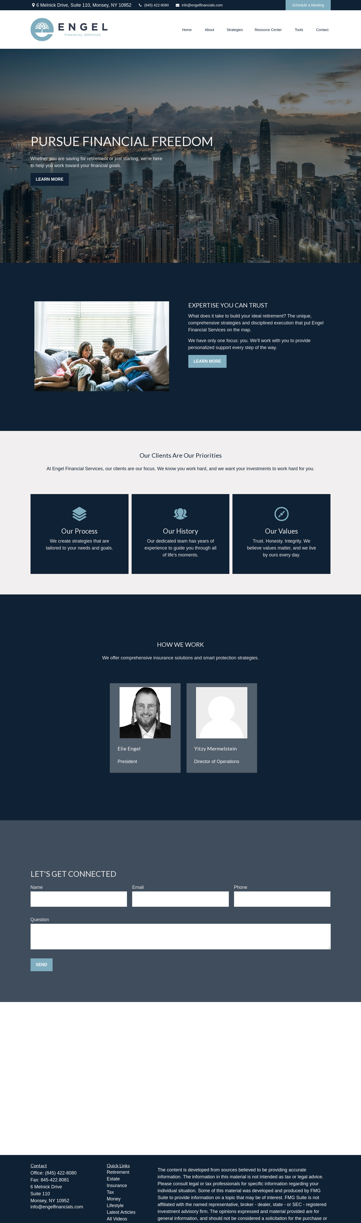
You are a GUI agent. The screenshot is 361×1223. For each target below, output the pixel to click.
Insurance (117, 1185)
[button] (186, 29)
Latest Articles (121, 1212)
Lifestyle (115, 1205)
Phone (240, 887)
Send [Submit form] (41, 964)
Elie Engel (129, 748)
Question (40, 919)
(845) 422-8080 (153, 5)
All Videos (117, 1218)
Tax (110, 1192)
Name (37, 887)
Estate (113, 1178)
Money (114, 1198)
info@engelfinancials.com (199, 5)
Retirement (118, 1172)
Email (138, 887)
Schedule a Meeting (308, 5)
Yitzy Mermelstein (215, 748)
